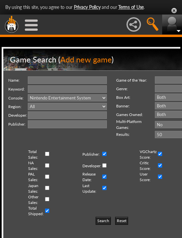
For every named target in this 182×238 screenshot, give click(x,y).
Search (103, 220)
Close (174, 10)
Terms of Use (131, 7)
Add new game (86, 59)
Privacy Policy (87, 7)
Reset (121, 220)
